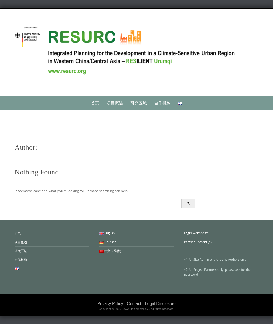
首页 (95, 103)
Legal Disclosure (160, 303)
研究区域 (138, 103)
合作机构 (162, 103)
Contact (134, 303)
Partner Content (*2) (199, 242)
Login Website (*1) (197, 233)
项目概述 (114, 103)
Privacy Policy (110, 303)
